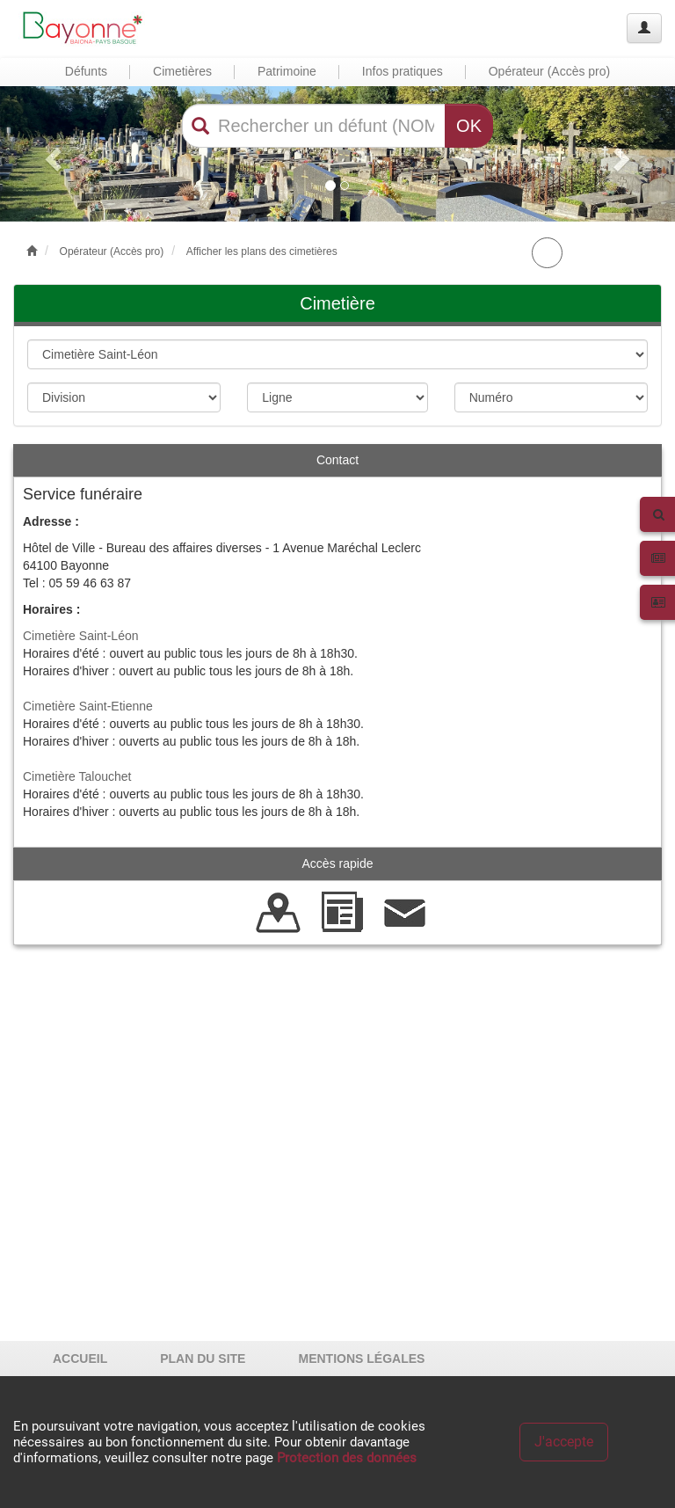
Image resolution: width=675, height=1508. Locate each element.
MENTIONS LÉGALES (361, 1358)
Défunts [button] (86, 71)
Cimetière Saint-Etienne (88, 706)
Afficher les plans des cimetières (262, 251)
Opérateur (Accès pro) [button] (550, 71)
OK (469, 125)
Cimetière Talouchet (77, 776)
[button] (50, 154)
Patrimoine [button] (287, 71)
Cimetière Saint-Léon (81, 636)
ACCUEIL (80, 1358)
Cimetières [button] (182, 71)
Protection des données (347, 1458)
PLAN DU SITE (202, 1358)
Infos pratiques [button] (402, 71)
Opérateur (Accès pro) (112, 251)
